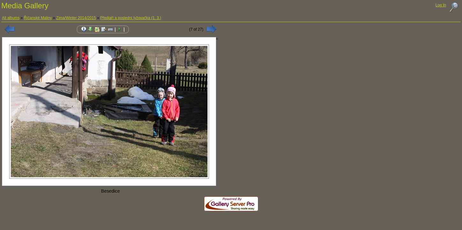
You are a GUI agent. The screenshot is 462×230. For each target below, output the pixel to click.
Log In (441, 5)
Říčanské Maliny (38, 18)
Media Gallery (24, 5)
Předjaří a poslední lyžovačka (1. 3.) (130, 18)
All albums (10, 18)
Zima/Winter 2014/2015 (76, 18)
